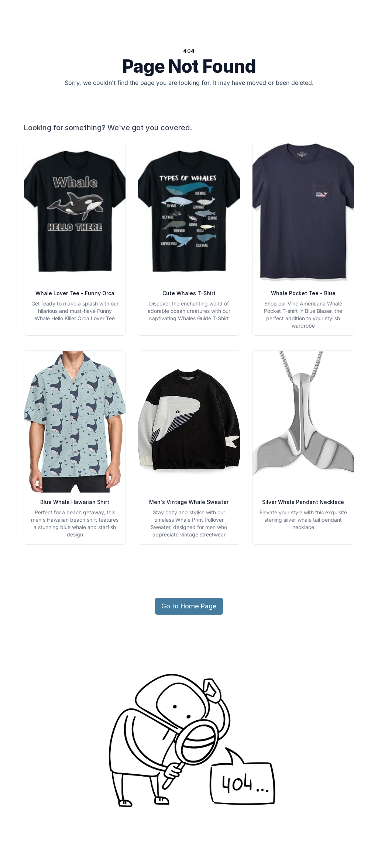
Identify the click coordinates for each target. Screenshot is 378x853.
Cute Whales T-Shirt (189, 293)
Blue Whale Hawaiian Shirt (74, 502)
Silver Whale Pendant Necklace (303, 502)
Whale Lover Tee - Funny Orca (74, 293)
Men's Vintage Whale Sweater (188, 502)
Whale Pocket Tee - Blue (303, 293)
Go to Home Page (189, 606)
